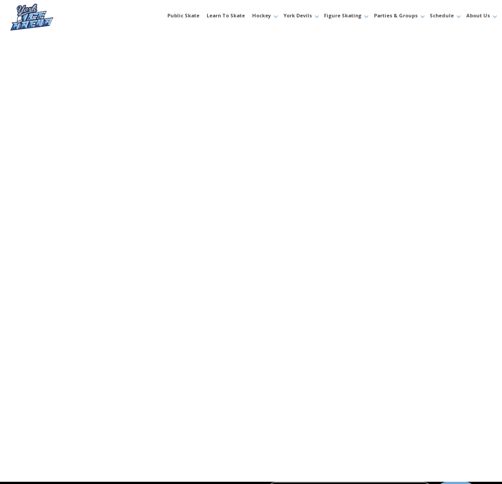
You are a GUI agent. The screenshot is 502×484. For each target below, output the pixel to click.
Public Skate (183, 16)
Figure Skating (342, 16)
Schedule (442, 16)
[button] (262, 17)
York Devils (297, 16)
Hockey (261, 16)
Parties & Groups (396, 16)
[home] (50, 17)
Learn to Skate (226, 16)
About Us (478, 16)
